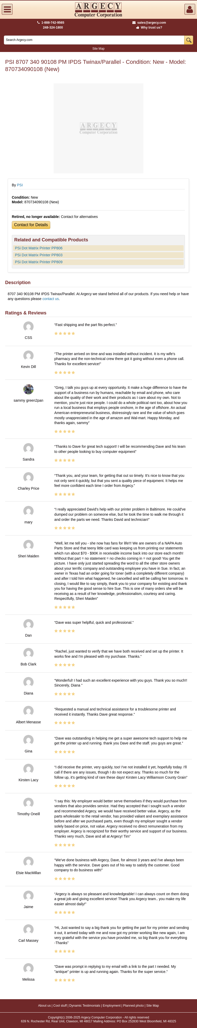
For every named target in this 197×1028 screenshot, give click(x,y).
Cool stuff (60, 1005)
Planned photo (133, 1005)
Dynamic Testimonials (84, 1005)
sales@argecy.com (149, 22)
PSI (20, 185)
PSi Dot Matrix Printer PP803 (39, 255)
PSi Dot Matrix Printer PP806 (39, 248)
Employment (111, 1005)
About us (44, 1005)
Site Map (98, 48)
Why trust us (148, 27)
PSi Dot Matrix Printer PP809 (39, 262)
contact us (50, 299)
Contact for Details (31, 225)
